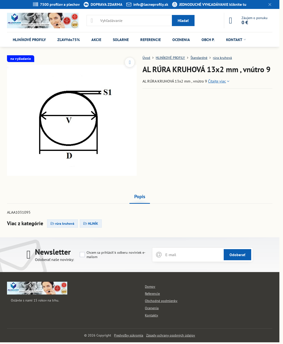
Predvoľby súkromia (128, 335)
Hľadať (183, 20)
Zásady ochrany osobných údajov (170, 335)
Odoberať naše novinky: (54, 259)
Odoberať (237, 254)
